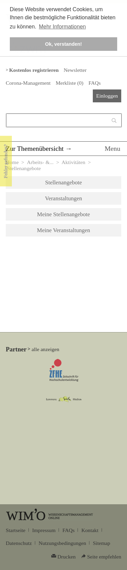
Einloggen (107, 96)
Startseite (15, 530)
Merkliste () (69, 83)
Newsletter (75, 70)
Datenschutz (19, 543)
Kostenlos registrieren (34, 70)
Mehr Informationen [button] (62, 26)
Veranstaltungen (63, 198)
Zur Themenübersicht (35, 148)
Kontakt (89, 530)
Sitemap (101, 543)
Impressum (44, 530)
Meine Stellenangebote (63, 214)
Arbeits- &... (40, 162)
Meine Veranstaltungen (63, 230)
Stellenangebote (63, 182)
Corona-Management (28, 83)
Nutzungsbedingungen (62, 543)
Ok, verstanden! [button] (63, 44)
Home (12, 162)
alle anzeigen (45, 349)
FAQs (94, 83)
